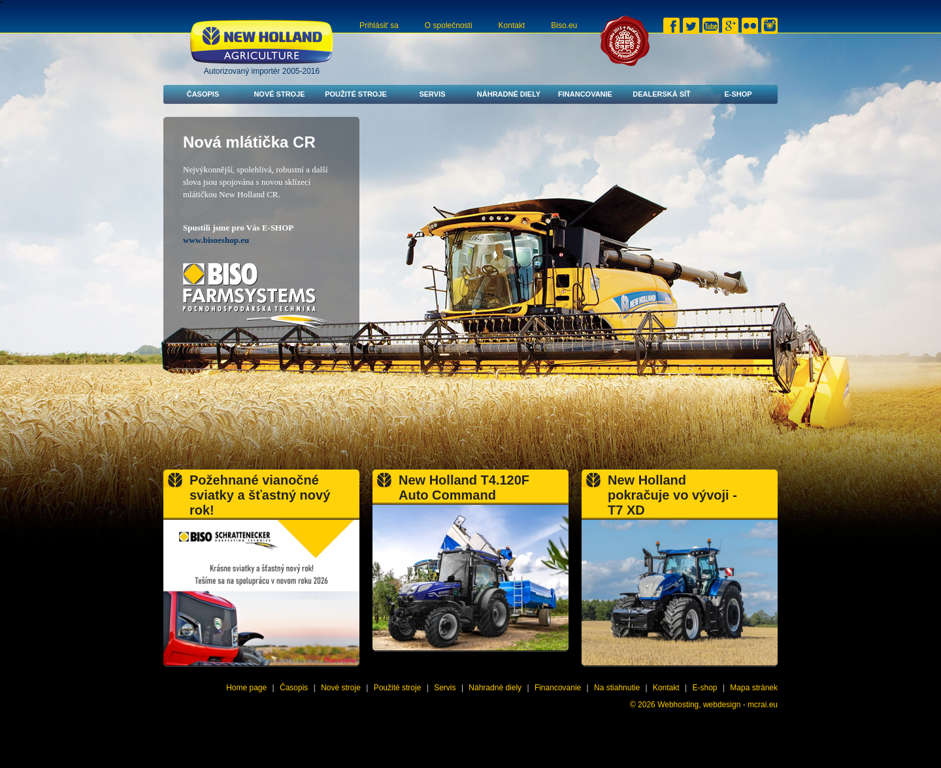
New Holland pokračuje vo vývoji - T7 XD (672, 495)
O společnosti (448, 25)
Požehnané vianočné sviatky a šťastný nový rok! (260, 495)
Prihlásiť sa (379, 25)
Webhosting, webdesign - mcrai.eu (717, 704)
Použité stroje (356, 94)
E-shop (737, 94)
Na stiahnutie (617, 687)
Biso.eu (564, 25)
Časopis (203, 94)
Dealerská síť (662, 94)
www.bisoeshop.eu (216, 240)
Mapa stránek (754, 687)
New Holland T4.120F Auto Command (464, 487)
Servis (432, 94)
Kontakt (512, 25)
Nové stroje (279, 94)
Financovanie (585, 94)
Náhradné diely (508, 94)
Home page (246, 687)
